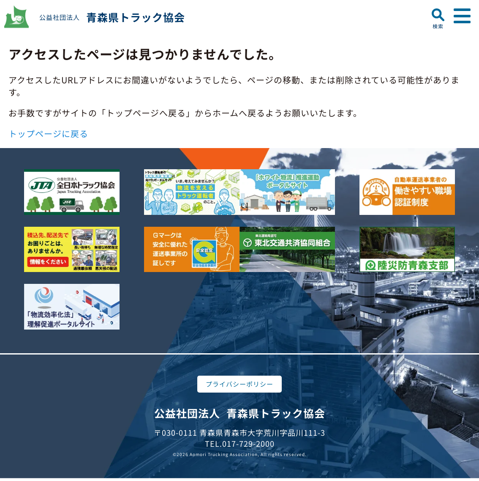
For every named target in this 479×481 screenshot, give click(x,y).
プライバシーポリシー (239, 383)
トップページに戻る (48, 133)
